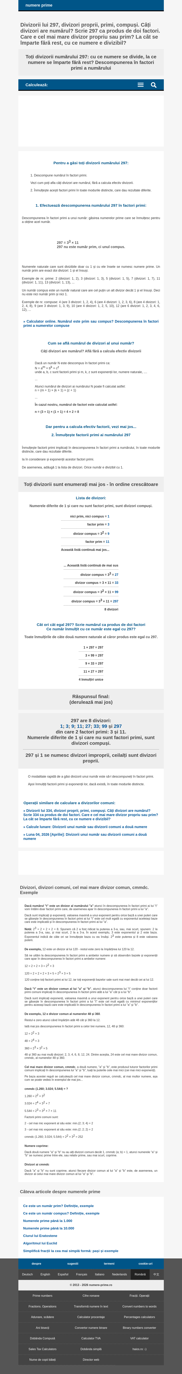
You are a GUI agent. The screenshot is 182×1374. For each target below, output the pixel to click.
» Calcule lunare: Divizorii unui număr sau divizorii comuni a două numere (85, 827)
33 (116, 583)
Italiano (99, 1274)
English (45, 1274)
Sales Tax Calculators (43, 1349)
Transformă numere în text (91, 1306)
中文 (156, 1274)
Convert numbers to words (139, 1306)
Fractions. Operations (42, 1306)
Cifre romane (91, 1295)
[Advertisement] (91, 121)
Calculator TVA (91, 1338)
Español (63, 1274)
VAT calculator (139, 1338)
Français (81, 1274)
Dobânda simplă (91, 1349)
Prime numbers (42, 1295)
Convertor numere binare (91, 1327)
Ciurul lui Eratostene (40, 1236)
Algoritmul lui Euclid (40, 1243)
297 (115, 601)
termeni (109, 1263)
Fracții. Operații (139, 1295)
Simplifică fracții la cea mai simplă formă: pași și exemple (70, 1251)
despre (36, 1263)
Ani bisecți (42, 1327)
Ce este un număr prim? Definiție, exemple (58, 1206)
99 (116, 592)
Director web (91, 1359)
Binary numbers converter (139, 1327)
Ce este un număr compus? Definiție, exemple (61, 1213)
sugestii (72, 1263)
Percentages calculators (139, 1317)
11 (107, 542)
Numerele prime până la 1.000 (47, 1221)
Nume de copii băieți (42, 1359)
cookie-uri (145, 1263)
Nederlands (119, 1274)
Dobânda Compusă (42, 1338)
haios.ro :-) (139, 1349)
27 (116, 575)
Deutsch (27, 1274)
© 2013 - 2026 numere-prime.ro (91, 1285)
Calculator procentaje (91, 1317)
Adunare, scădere (42, 1317)
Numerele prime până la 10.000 (48, 1228)
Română (140, 1274)
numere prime (38, 5)
